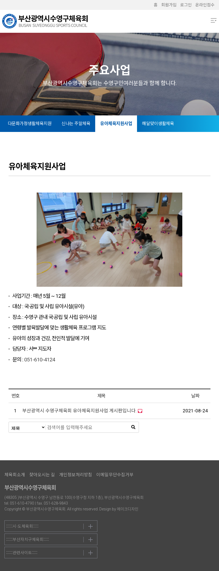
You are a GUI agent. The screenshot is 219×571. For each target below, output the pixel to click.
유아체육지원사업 (116, 123)
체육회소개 (14, 474)
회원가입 (169, 4)
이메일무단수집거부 (114, 474)
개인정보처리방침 (75, 474)
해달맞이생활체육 (158, 123)
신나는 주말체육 (75, 123)
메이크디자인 (127, 509)
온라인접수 (205, 4)
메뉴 (213, 20)
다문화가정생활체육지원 (30, 123)
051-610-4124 (39, 359)
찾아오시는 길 (42, 474)
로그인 (186, 4)
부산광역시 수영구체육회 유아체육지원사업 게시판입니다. (79, 410)
